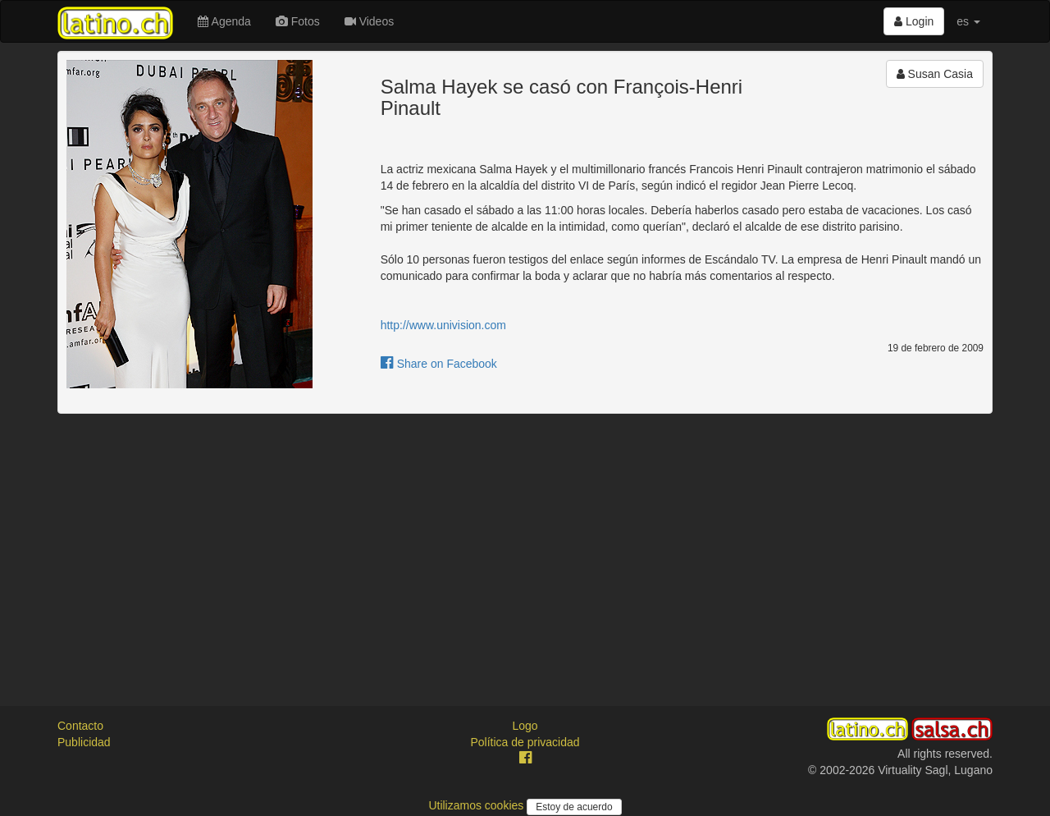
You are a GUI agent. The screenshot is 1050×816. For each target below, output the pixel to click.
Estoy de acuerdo (574, 807)
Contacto (80, 725)
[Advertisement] (525, 545)
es (968, 21)
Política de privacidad (524, 742)
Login (914, 21)
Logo (524, 725)
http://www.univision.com (443, 325)
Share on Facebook (439, 363)
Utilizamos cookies (477, 805)
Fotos (298, 21)
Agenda (224, 21)
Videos (369, 21)
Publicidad (84, 742)
